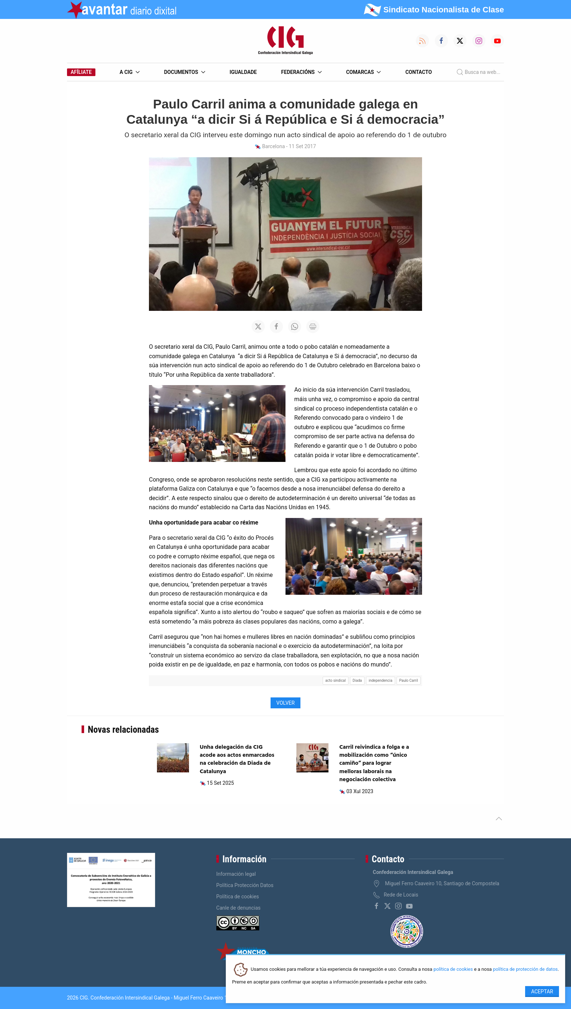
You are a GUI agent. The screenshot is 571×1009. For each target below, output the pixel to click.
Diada (357, 680)
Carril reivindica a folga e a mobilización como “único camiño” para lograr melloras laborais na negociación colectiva (374, 764)
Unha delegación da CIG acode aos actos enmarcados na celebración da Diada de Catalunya (237, 759)
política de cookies (453, 969)
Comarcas (363, 72)
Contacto (418, 72)
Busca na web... (478, 72)
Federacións (301, 72)
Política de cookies (237, 896)
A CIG (130, 72)
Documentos (184, 72)
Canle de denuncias (238, 908)
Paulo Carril (408, 680)
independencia (381, 680)
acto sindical (335, 680)
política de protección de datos (525, 969)
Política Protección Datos (244, 885)
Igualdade (243, 72)
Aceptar (542, 991)
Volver (285, 703)
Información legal (236, 874)
